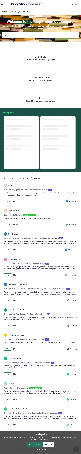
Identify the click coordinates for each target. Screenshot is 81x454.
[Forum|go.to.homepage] (25, 4)
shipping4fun (13, 259)
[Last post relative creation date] (73, 201)
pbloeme (11, 383)
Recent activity (9, 178)
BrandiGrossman (14, 310)
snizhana (11, 358)
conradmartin (13, 335)
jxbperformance (13, 284)
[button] (40, 449)
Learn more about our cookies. (40, 439)
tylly (9, 234)
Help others (23, 178)
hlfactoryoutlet (13, 211)
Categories (35, 178)
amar (10, 185)
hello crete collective (15, 409)
